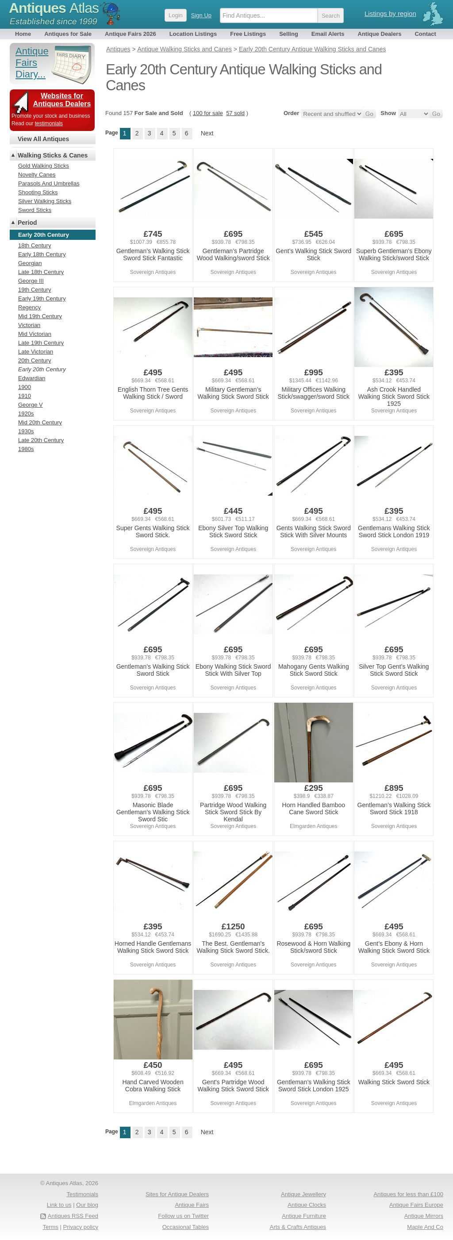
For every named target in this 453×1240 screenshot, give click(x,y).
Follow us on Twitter (183, 1216)
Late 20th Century (41, 440)
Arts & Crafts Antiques (298, 1227)
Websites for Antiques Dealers (62, 100)
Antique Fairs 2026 (130, 34)
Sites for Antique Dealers (177, 1194)
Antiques (54, 8)
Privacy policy (80, 1227)
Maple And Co (425, 1227)
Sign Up (201, 15)
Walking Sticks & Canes (53, 155)
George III (31, 280)
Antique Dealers (380, 34)
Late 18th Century (41, 272)
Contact (425, 34)
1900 (24, 387)
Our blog (87, 1204)
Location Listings (193, 34)
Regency (29, 307)
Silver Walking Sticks (44, 201)
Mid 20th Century (40, 422)
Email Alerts (328, 34)
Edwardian (31, 378)
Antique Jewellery (303, 1194)
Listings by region (390, 13)
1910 (24, 396)
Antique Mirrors (423, 1216)
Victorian (29, 325)
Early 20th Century (42, 369)
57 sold (235, 113)
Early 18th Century (42, 254)
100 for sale (208, 113)
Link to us (59, 1204)
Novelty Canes (37, 174)
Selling (288, 34)
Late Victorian (35, 351)
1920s (26, 413)
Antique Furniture (304, 1216)
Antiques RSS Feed (73, 1216)
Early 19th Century (42, 298)
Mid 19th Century (40, 316)
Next (207, 133)
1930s (26, 431)
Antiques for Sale (68, 34)
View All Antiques (43, 138)
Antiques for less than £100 (408, 1194)
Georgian (30, 263)
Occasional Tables (185, 1227)
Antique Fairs (192, 1204)
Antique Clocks (307, 1204)
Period (27, 222)
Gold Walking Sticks (43, 165)
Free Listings (248, 34)
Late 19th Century (41, 342)
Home (23, 34)
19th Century (34, 289)
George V (30, 404)
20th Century (34, 360)
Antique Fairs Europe (416, 1204)
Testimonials (82, 1194)
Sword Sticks (34, 210)
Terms (50, 1227)
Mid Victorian (34, 334)
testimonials (49, 123)
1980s (26, 449)
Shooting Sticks (38, 192)
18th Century (34, 245)
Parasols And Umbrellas (49, 183)
